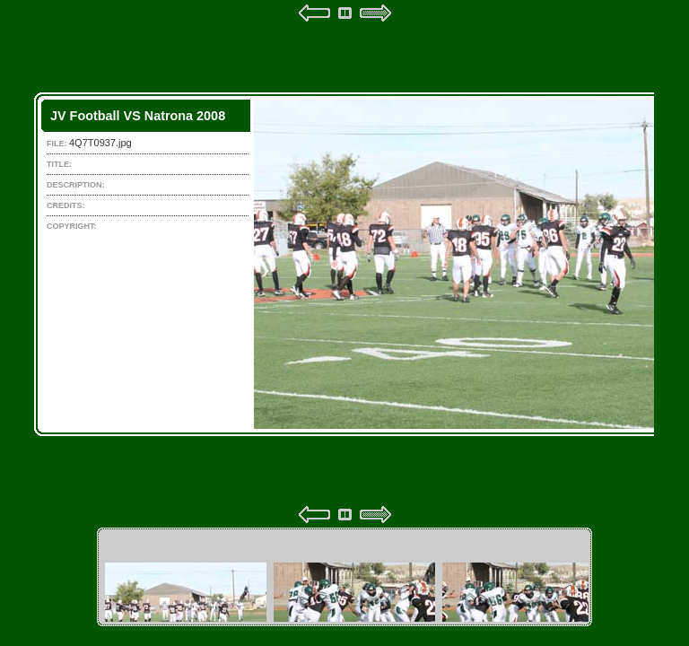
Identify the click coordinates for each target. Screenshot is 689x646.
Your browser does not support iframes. (344, 264)
